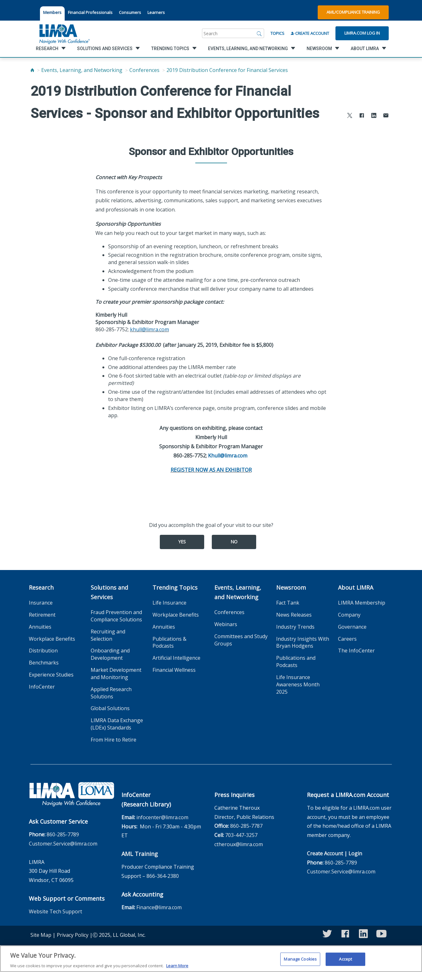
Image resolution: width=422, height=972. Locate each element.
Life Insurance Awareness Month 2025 (298, 684)
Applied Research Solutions (111, 693)
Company (349, 614)
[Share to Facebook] (362, 116)
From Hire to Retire (113, 739)
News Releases (294, 614)
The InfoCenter (356, 650)
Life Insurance (169, 602)
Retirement (42, 614)
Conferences (144, 70)
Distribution (43, 650)
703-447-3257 (241, 835)
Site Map (40, 934)
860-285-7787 (246, 825)
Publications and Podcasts (295, 661)
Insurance (41, 602)
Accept (345, 962)
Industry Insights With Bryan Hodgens (302, 642)
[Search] (259, 33)
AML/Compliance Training (353, 12)
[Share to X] (350, 116)
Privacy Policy (72, 934)
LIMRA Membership (361, 602)
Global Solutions (110, 708)
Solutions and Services (109, 592)
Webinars (225, 624)
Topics (277, 33)
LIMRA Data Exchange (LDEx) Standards (117, 724)
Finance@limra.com (159, 907)
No (233, 542)
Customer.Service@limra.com (63, 843)
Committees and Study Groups (241, 640)
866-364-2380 (162, 875)
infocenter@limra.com (162, 817)
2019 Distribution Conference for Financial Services (227, 70)
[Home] (32, 70)
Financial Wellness (174, 669)
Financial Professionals (90, 12)
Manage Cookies (300, 962)
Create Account (310, 33)
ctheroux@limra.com (238, 844)
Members (52, 12)
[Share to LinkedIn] (374, 116)
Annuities (40, 626)
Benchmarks (44, 662)
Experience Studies (51, 674)
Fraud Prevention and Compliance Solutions (116, 616)
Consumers (130, 12)
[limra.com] (64, 33)
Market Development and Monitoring (116, 673)
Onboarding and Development (110, 654)
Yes (182, 542)
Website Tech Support (55, 911)
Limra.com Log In (362, 33)
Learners (156, 12)
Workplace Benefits (52, 638)
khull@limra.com (149, 329)
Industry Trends (295, 626)
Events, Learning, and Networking (81, 70)
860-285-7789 (63, 834)
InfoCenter (42, 686)
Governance (352, 626)
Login (355, 853)
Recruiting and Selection (108, 635)
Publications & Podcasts (169, 642)
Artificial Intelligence (176, 657)
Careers (347, 638)
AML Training (139, 854)
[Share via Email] (386, 116)
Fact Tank (287, 602)
